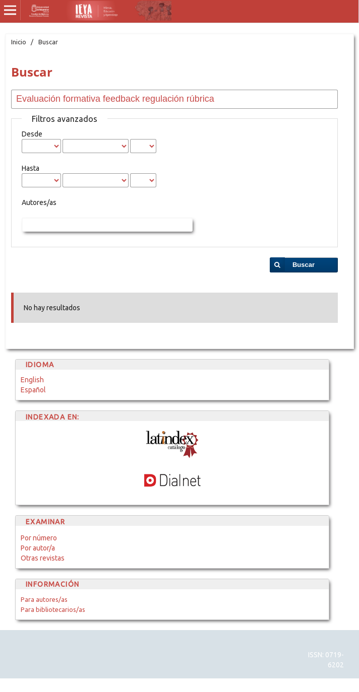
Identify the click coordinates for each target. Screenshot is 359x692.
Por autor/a (38, 548)
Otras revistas (43, 558)
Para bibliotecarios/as (53, 609)
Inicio (18, 41)
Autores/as (39, 202)
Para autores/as (44, 599)
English (32, 380)
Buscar (303, 264)
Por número (39, 538)
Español (33, 390)
